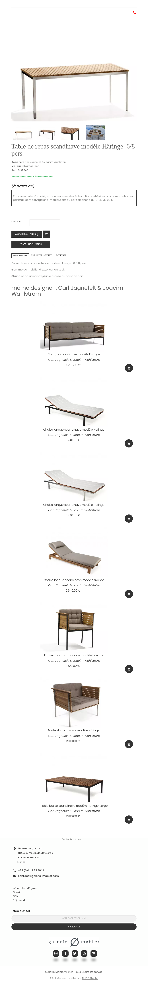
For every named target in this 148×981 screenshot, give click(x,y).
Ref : (14, 170)
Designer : (17, 162)
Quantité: (16, 221)
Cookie (17, 887)
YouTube (84, 948)
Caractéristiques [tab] (41, 255)
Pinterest (94, 948)
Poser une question (31, 244)
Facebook (65, 948)
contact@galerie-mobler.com (45, 200)
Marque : (16, 166)
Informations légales (25, 882)
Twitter (75, 948)
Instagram (56, 948)
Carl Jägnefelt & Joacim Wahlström (46, 162)
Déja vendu (19, 894)
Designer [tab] (61, 255)
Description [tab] (20, 255)
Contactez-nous (71, 833)
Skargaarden (31, 166)
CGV (15, 890)
